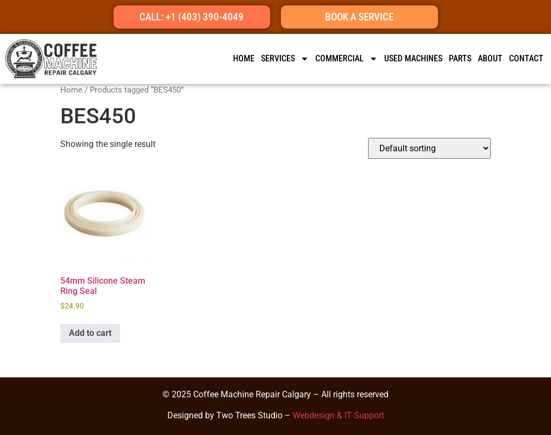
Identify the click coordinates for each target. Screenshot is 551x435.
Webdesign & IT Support (338, 415)
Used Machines (413, 58)
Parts (460, 58)
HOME (244, 58)
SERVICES (285, 58)
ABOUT (490, 58)
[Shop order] (429, 148)
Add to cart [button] (90, 333)
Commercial (346, 58)
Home (71, 90)
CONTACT (526, 58)
